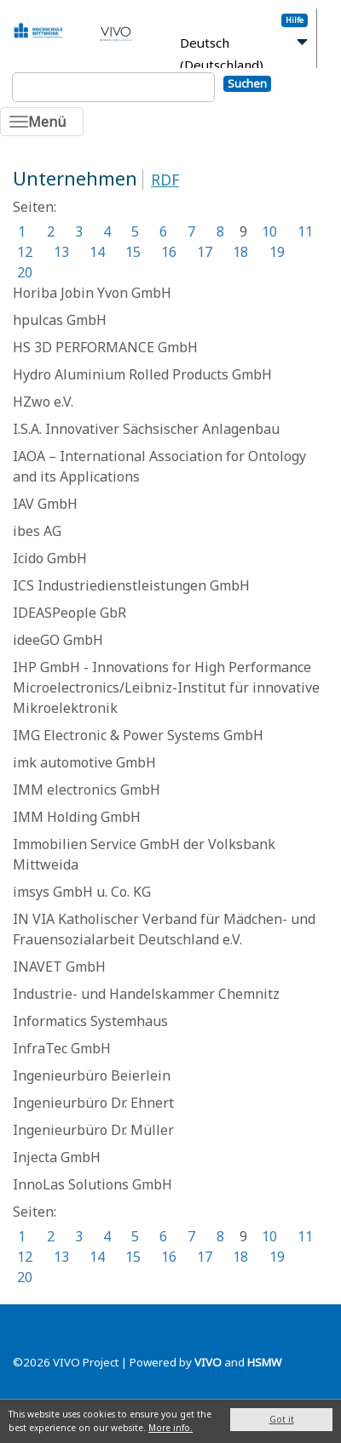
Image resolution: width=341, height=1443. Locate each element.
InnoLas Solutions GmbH (92, 1184)
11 (305, 231)
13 (61, 251)
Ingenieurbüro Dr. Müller (93, 1130)
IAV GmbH (45, 503)
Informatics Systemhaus (90, 1021)
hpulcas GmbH (60, 320)
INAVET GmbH (59, 966)
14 (97, 251)
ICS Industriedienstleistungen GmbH (131, 585)
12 (24, 251)
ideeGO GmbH (58, 639)
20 (24, 272)
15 (133, 251)
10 (269, 231)
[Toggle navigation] (42, 121)
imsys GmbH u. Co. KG (82, 891)
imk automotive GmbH (84, 762)
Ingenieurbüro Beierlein (91, 1075)
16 (168, 251)
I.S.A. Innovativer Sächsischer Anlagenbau (146, 428)
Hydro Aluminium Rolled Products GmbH (142, 374)
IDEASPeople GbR (69, 612)
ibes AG (37, 531)
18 (240, 251)
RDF (165, 179)
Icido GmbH (50, 558)
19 (277, 251)
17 (204, 251)
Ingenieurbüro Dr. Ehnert (93, 1102)
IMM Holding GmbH (77, 816)
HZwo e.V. (43, 401)
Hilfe (294, 20)
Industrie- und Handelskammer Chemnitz (146, 993)
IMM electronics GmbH (86, 789)
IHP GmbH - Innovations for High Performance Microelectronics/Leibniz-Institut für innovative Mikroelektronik (166, 687)
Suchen (247, 83)
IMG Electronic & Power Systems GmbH (138, 735)
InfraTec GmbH (62, 1048)
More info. (170, 1428)
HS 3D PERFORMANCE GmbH (105, 347)
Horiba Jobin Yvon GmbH (92, 292)
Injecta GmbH (57, 1157)
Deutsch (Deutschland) (221, 54)
